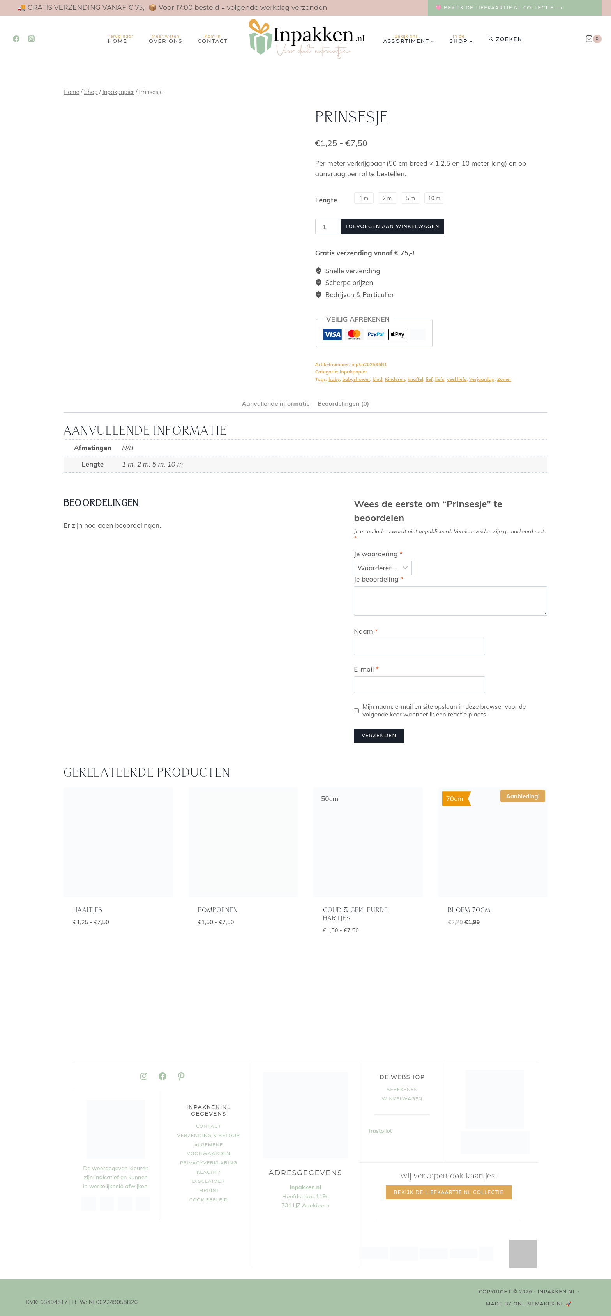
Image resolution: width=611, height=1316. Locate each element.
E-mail (366, 669)
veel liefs (456, 379)
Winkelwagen (402, 1099)
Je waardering (378, 554)
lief (429, 379)
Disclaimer (208, 1181)
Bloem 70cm (469, 910)
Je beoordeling (378, 579)
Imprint (209, 1190)
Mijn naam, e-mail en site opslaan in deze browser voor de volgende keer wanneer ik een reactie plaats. (444, 710)
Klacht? (209, 1172)
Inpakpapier (353, 372)
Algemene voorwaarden (209, 1149)
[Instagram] (31, 39)
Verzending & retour (208, 1135)
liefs (440, 379)
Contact (213, 39)
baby (334, 379)
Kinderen (395, 379)
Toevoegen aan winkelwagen (393, 226)
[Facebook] (16, 39)
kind (377, 379)
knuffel (415, 379)
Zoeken (509, 39)
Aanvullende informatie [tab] (276, 403)
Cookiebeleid (208, 1200)
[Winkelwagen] (593, 39)
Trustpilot (380, 1130)
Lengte (326, 200)
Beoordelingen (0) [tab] (343, 403)
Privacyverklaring (208, 1163)
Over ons (166, 39)
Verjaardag (481, 379)
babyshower (356, 379)
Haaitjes (88, 910)
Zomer (504, 379)
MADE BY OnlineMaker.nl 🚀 (529, 1304)
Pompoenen (218, 910)
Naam (366, 631)
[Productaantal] (327, 226)
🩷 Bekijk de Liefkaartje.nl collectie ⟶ (499, 8)
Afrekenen (402, 1089)
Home (121, 39)
